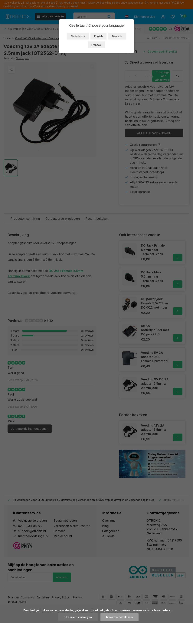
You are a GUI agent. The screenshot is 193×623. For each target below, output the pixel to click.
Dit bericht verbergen (78, 617)
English (98, 36)
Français (96, 44)
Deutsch (117, 36)
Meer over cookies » (119, 617)
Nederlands (78, 36)
